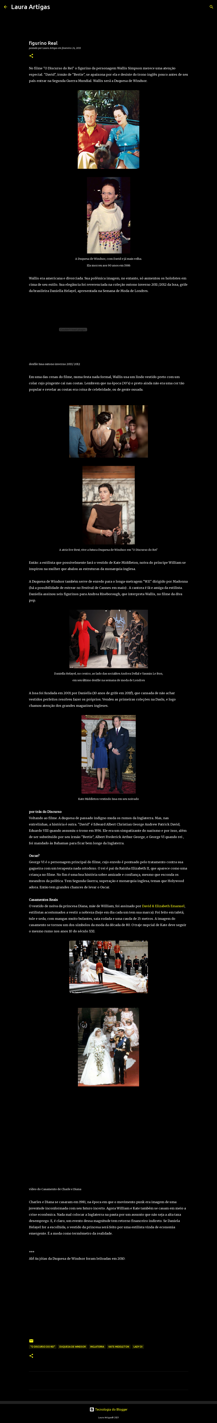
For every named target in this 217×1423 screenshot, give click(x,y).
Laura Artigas (30, 6)
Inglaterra (97, 1346)
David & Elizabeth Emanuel (163, 906)
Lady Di (138, 1346)
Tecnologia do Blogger (108, 1409)
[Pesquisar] (55, 7)
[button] (31, 56)
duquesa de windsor (72, 1346)
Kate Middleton (119, 1346)
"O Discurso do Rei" (42, 1346)
